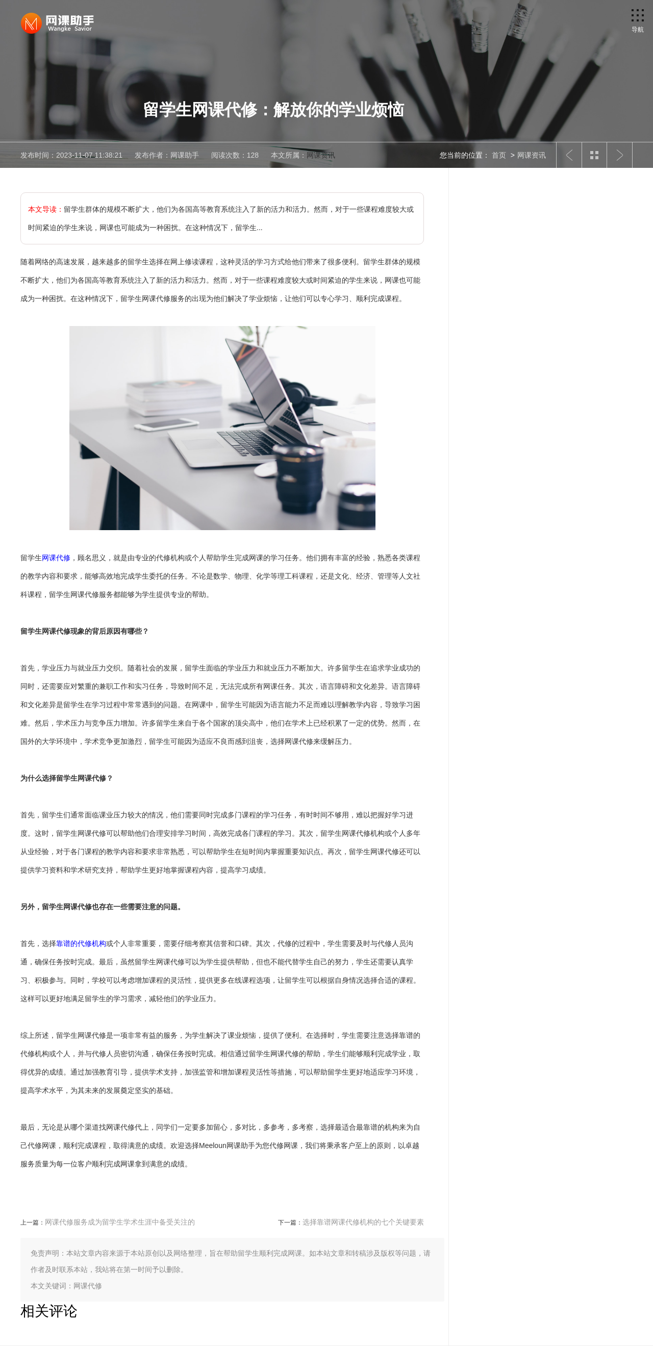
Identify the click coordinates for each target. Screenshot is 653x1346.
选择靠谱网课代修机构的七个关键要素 (363, 1222)
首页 (499, 155)
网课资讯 (321, 155)
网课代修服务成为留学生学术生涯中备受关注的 (120, 1222)
